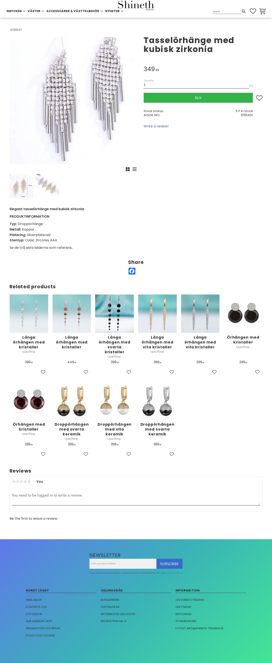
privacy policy (174, 572)
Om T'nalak (183, 607)
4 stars (25, 481)
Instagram (183, 614)
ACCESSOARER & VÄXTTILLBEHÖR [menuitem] (72, 11)
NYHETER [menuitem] (112, 11)
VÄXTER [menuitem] (34, 11)
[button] (253, 11)
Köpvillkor (34, 614)
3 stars (21, 481)
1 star (14, 481)
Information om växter (118, 614)
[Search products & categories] (227, 11)
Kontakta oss (36, 607)
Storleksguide (186, 621)
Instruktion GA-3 (113, 621)
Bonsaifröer (110, 600)
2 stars (18, 481)
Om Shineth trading (190, 600)
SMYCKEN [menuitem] (14, 11)
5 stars (29, 481)
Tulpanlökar (110, 607)
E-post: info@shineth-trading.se (199, 628)
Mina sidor (34, 600)
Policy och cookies (40, 635)
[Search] (243, 11)
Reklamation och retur (43, 628)
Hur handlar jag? (39, 621)
